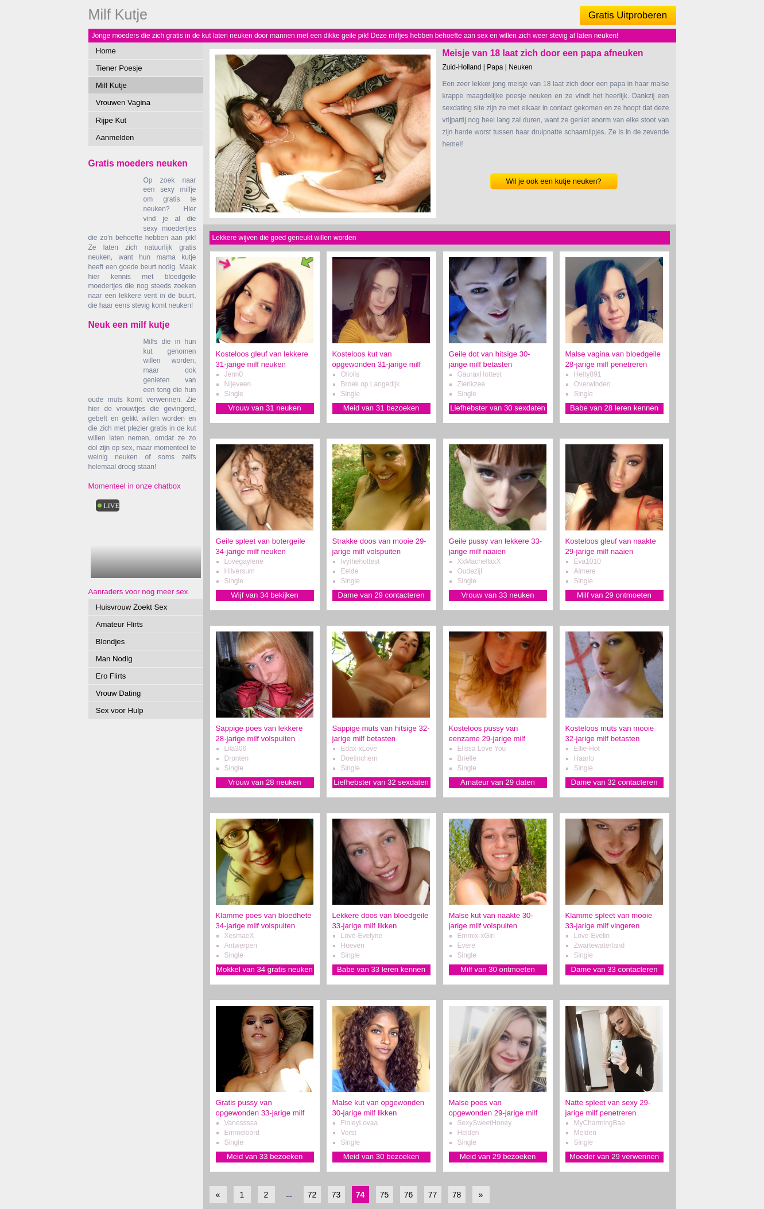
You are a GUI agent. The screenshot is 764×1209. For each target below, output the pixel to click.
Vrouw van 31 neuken (264, 408)
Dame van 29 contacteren (381, 595)
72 (312, 1194)
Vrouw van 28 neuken (264, 782)
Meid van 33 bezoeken (265, 1156)
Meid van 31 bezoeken (381, 408)
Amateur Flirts (119, 624)
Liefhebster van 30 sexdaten (497, 408)
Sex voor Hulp (120, 710)
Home (106, 50)
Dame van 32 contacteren (614, 782)
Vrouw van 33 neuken (497, 595)
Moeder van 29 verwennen (614, 1156)
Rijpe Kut (111, 120)
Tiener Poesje (119, 68)
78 (456, 1194)
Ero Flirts (111, 676)
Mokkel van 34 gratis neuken (264, 969)
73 (336, 1194)
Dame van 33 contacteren (614, 969)
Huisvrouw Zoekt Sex (132, 607)
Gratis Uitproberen (627, 15)
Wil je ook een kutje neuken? (553, 181)
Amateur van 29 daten (497, 782)
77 (432, 1194)
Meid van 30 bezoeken (381, 1156)
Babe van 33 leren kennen (381, 969)
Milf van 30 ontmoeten (497, 969)
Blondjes (110, 641)
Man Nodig (114, 658)
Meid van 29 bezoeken (498, 1156)
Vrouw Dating (118, 693)
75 (384, 1194)
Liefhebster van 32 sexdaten (381, 782)
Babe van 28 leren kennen (614, 408)
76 (408, 1194)
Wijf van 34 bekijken (264, 595)
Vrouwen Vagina (123, 102)
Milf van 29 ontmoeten (614, 595)
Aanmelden (115, 137)
